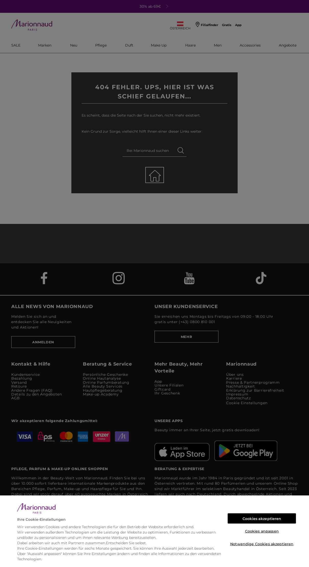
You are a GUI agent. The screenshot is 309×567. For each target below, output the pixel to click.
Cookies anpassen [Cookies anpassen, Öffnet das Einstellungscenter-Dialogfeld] (262, 531)
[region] (154, 531)
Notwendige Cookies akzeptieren (261, 544)
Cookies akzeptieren (261, 518)
